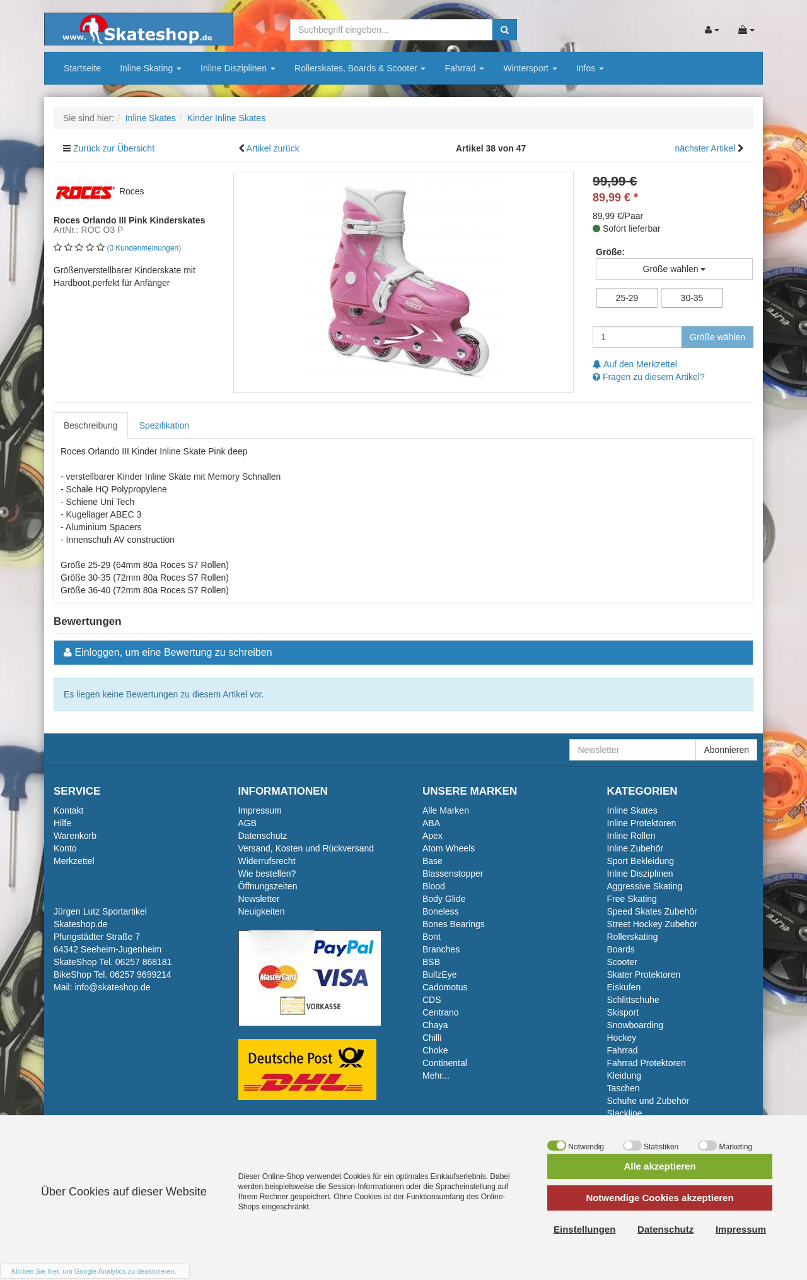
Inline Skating (151, 68)
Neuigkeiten (261, 911)
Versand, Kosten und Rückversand (306, 848)
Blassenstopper (453, 873)
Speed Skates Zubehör (652, 911)
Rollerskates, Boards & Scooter (360, 68)
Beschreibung (91, 425)
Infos (590, 68)
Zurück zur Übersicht (113, 148)
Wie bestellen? (267, 873)
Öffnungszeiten (268, 886)
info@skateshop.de (112, 987)
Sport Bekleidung (641, 861)
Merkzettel (74, 861)
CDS (431, 1000)
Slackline (624, 1113)
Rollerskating (632, 937)
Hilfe (62, 823)
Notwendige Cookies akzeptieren (659, 1197)
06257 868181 (143, 962)
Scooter (622, 962)
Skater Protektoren (644, 974)
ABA (431, 823)
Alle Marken (445, 810)
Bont (431, 937)
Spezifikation (164, 425)
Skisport (623, 1012)
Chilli (431, 1038)
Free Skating (632, 899)
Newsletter (259, 899)
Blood (433, 886)
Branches (441, 949)
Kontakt (68, 810)
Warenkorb (75, 836)
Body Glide (443, 899)
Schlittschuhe (633, 1000)
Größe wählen (717, 337)
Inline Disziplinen (238, 68)
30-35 (692, 298)
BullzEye (439, 974)
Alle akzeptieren (659, 1166)
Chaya (435, 1025)
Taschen (623, 1088)
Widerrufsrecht (267, 861)
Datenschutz (262, 836)
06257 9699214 (140, 974)
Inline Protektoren (641, 823)
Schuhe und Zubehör (648, 1101)
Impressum (260, 810)
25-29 (627, 298)
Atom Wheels (448, 848)
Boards (621, 949)
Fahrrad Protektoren (646, 1063)
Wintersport (530, 68)
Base (432, 861)
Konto (65, 848)
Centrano (440, 1012)
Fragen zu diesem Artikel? (649, 377)
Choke (435, 1050)
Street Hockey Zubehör (652, 924)
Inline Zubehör (635, 848)
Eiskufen (624, 987)
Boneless (440, 911)
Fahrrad (464, 68)
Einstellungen (584, 1229)
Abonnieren (726, 750)
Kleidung (624, 1075)
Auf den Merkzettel (635, 364)
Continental (444, 1063)
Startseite (82, 68)
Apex (432, 836)
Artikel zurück (273, 148)
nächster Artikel (706, 148)
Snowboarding (635, 1025)
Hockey (622, 1038)
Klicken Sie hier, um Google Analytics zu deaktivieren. (94, 1271)
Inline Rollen (631, 836)
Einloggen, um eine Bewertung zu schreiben (173, 652)
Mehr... (436, 1075)
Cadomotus (445, 987)
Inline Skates (632, 810)
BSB (431, 962)
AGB (247, 823)
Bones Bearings (453, 924)
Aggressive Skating (645, 886)
